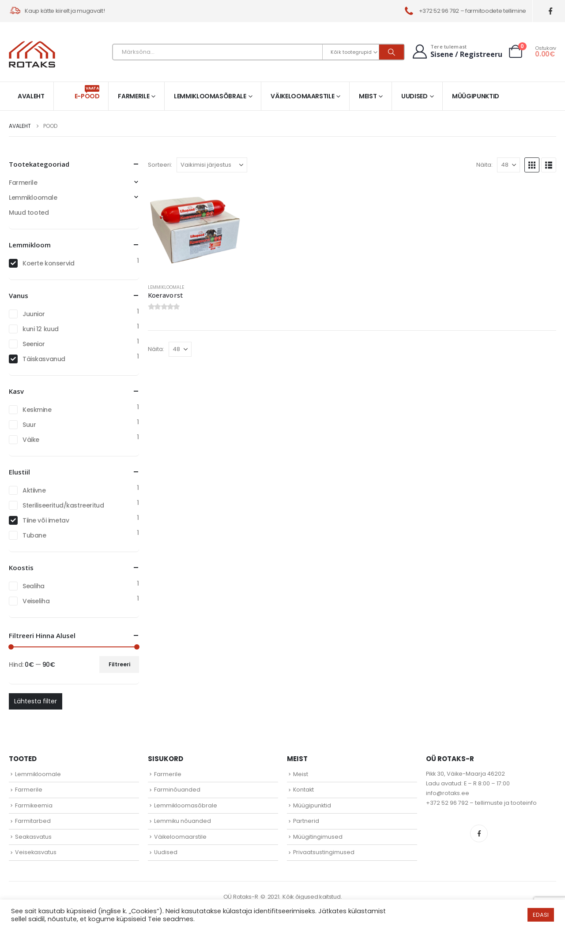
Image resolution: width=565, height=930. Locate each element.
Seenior (34, 344)
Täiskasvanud (44, 359)
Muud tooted (29, 212)
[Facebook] (550, 11)
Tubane (34, 535)
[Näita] (508, 164)
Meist (368, 96)
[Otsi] (391, 52)
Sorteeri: (160, 165)
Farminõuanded (177, 789)
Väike (31, 439)
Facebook (479, 833)
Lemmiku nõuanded (182, 821)
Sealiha (34, 586)
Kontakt (303, 789)
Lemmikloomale (166, 287)
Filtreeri (119, 664)
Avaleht (31, 96)
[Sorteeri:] (212, 164)
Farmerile (133, 96)
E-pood (87, 93)
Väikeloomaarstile (302, 96)
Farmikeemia (34, 805)
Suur (29, 424)
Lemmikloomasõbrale (210, 96)
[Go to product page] (195, 228)
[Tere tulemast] (456, 51)
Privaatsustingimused (323, 852)
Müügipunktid (475, 96)
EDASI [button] (541, 915)
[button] (531, 164)
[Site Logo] (32, 54)
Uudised (414, 96)
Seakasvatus (33, 836)
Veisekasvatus (35, 852)
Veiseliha (36, 601)
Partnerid (306, 821)
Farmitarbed (33, 821)
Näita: (484, 165)
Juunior (34, 314)
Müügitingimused (318, 836)
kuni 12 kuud (41, 329)
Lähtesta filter (35, 701)
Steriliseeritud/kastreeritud (63, 505)
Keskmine (37, 409)
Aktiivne (34, 490)
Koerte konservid (48, 263)
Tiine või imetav (46, 520)
